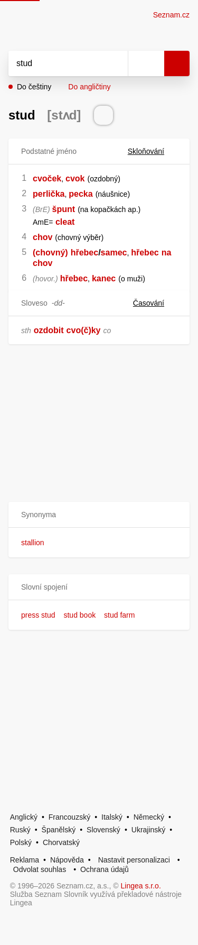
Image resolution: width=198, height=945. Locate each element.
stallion (32, 542)
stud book (79, 615)
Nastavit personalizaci (134, 860)
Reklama (24, 860)
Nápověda (67, 860)
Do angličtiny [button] (89, 86)
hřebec (84, 252)
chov (42, 237)
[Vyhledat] (56, 63)
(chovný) (50, 252)
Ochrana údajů (104, 869)
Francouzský (69, 817)
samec (114, 252)
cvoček (47, 178)
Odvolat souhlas (39, 869)
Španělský (59, 829)
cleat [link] (64, 221)
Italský (111, 817)
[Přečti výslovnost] (103, 115)
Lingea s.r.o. (141, 886)
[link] (54, 221)
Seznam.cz (171, 15)
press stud (38, 615)
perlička (48, 193)
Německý (149, 817)
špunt (64, 209)
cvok (74, 178)
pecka (80, 193)
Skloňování (152, 151)
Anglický (23, 817)
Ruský (20, 829)
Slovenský (103, 829)
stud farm (119, 615)
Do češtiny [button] (34, 86)
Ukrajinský (148, 829)
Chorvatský (61, 842)
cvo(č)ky (84, 330)
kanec (104, 278)
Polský (21, 842)
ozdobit (49, 330)
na (167, 252)
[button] (99, 515)
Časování (155, 303)
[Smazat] (116, 63)
